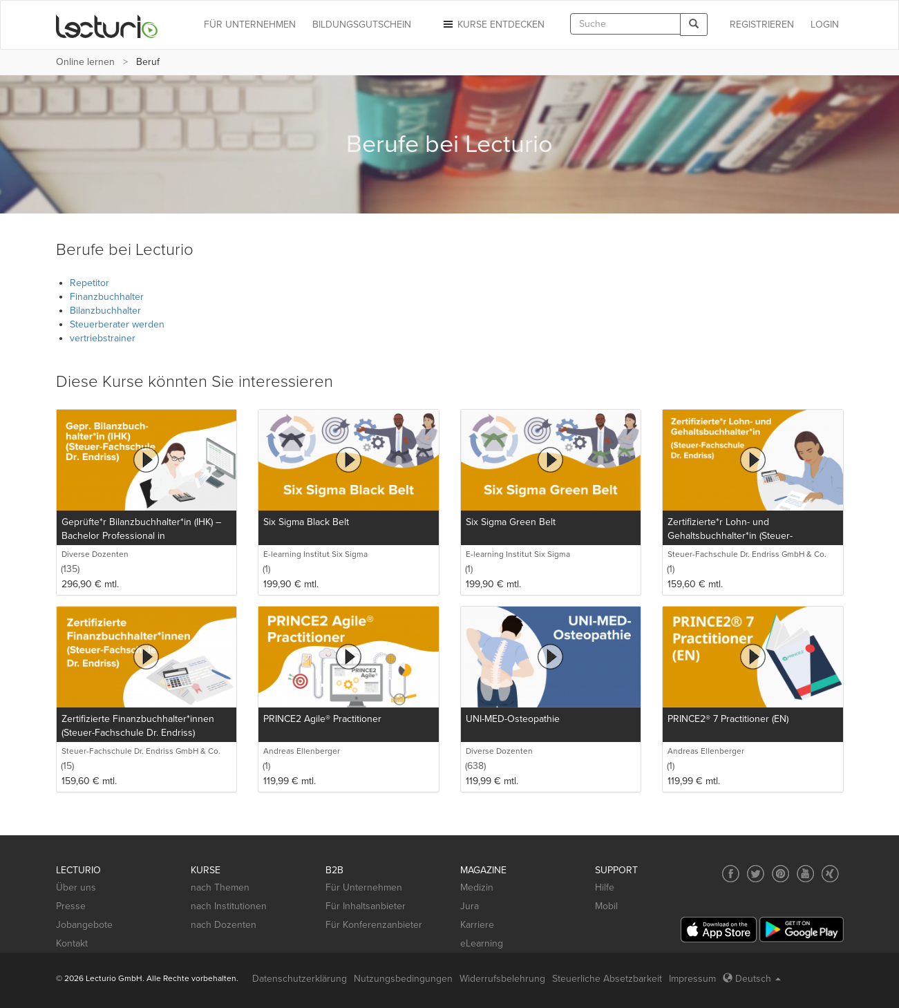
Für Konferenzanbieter (373, 925)
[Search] (694, 24)
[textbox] (625, 24)
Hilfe (604, 887)
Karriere (477, 925)
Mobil (606, 906)
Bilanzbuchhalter (105, 310)
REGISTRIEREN (762, 24)
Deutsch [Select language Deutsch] (752, 979)
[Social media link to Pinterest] (780, 873)
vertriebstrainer (102, 338)
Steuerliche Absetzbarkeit (607, 979)
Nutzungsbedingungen (403, 979)
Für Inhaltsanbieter (365, 906)
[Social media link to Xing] (830, 873)
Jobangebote (84, 925)
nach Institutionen (229, 906)
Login (825, 24)
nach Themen (220, 887)
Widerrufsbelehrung (502, 979)
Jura (469, 906)
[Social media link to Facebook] (730, 873)
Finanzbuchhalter (107, 297)
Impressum (692, 979)
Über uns (76, 887)
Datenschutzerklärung (299, 979)
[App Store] (719, 929)
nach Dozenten (223, 925)
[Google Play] (801, 929)
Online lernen (85, 62)
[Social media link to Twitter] (755, 873)
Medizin (476, 887)
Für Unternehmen (363, 887)
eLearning (481, 943)
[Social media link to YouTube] (805, 873)
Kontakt (72, 943)
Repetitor (89, 283)
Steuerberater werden (117, 324)
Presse (71, 906)
